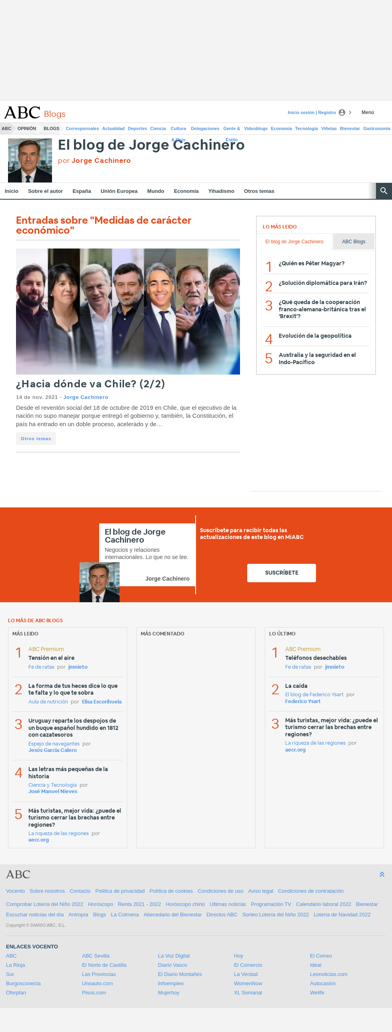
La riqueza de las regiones (58, 833)
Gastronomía (376, 128)
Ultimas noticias (228, 904)
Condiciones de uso (220, 891)
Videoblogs (256, 128)
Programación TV (271, 904)
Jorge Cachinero (85, 397)
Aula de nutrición (48, 702)
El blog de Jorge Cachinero (151, 145)
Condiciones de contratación (311, 891)
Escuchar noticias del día (35, 915)
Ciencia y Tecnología (52, 785)
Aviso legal (260, 891)
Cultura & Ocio (178, 130)
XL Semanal (248, 992)
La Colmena (125, 915)
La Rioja (15, 965)
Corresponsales (82, 128)
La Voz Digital (174, 955)
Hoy (238, 955)
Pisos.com (94, 992)
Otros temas (259, 191)
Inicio (11, 191)
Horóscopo (100, 904)
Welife (317, 992)
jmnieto (78, 667)
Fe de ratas (41, 667)
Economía (281, 128)
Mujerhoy (168, 992)
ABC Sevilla (96, 955)
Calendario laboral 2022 (323, 904)
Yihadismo (221, 191)
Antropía (78, 915)
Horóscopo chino (185, 904)
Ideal (315, 965)
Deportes (137, 128)
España (81, 191)
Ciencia (158, 128)
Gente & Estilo (231, 130)
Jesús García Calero (52, 750)
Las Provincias (99, 974)
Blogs (51, 128)
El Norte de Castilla (104, 965)
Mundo (155, 191)
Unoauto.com (97, 983)
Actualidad (113, 128)
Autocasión (323, 983)
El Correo (321, 955)
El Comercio (248, 965)
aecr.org (38, 840)
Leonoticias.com (329, 974)
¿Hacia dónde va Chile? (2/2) (90, 384)
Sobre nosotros (47, 891)
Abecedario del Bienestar (173, 915)
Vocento (15, 891)
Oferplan (16, 992)
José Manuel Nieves (52, 791)
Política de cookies (171, 891)
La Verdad (246, 974)
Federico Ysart (303, 701)
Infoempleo (171, 983)
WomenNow (248, 983)
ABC (6, 128)
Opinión (27, 128)
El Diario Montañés (180, 974)
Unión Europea (119, 191)
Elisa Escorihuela (102, 702)
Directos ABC (222, 915)
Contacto (80, 891)
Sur (10, 974)
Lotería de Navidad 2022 (342, 915)
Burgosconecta (23, 983)
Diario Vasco (172, 965)
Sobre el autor (45, 191)
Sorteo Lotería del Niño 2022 (275, 915)
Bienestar (350, 128)
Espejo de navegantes (54, 744)
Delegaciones (205, 128)
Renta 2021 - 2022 (139, 904)
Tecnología (306, 128)
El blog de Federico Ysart (314, 694)
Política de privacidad (120, 891)
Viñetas (329, 128)
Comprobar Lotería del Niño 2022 (44, 904)
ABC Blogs (353, 241)
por (94, 160)
